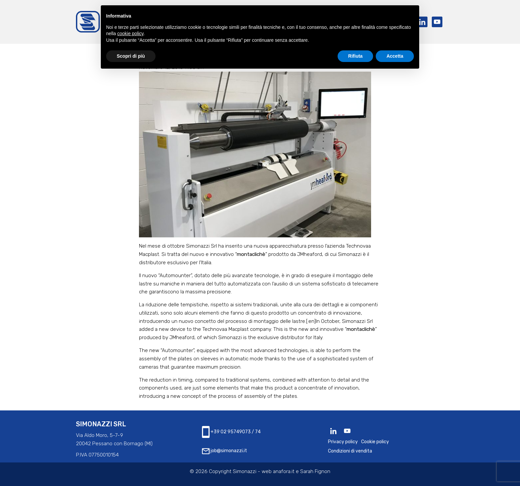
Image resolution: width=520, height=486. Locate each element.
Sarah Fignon (315, 471)
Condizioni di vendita (350, 451)
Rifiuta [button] (355, 56)
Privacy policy (343, 442)
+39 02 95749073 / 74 (231, 432)
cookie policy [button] (130, 33)
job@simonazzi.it (224, 451)
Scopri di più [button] (131, 56)
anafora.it (283, 471)
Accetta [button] (394, 56)
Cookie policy (375, 442)
